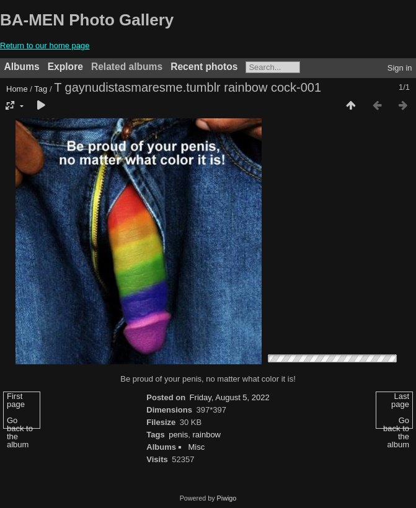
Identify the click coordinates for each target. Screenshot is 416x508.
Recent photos (203, 66)
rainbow (206, 434)
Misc (196, 447)
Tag (40, 89)
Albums (22, 66)
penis (178, 434)
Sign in (399, 67)
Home (17, 89)
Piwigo (227, 498)
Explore (65, 66)
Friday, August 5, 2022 (230, 397)
